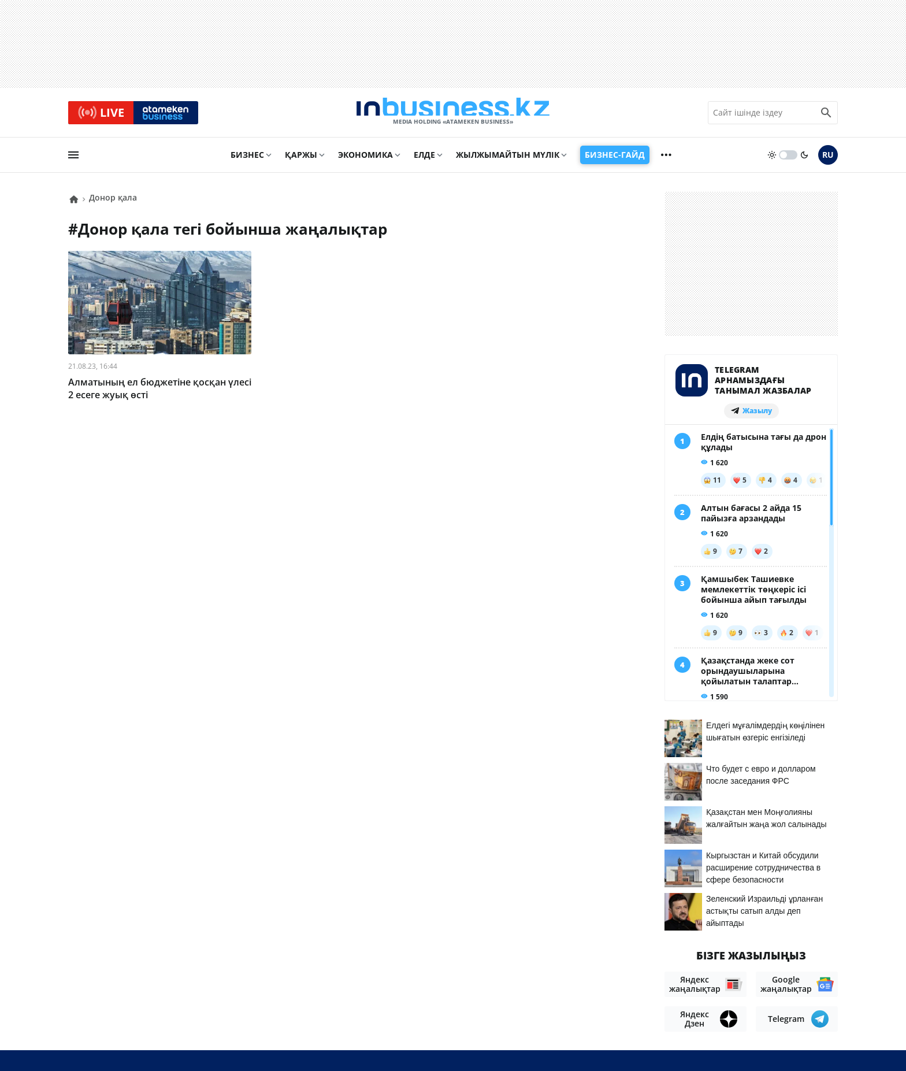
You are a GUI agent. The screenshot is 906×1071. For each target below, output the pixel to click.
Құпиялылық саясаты (444, 1042)
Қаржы (301, 159)
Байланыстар (584, 976)
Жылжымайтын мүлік (507, 159)
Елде (424, 159)
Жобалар (701, 976)
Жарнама (648, 976)
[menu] (73, 160)
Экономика (365, 159)
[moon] (804, 160)
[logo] (453, 115)
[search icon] (826, 115)
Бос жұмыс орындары (785, 976)
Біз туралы (517, 976)
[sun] (772, 160)
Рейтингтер (811, 993)
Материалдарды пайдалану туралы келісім (732, 953)
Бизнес (247, 159)
